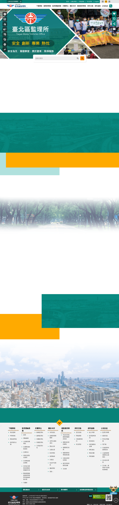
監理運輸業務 (56, 6)
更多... (51, 474)
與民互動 (90, 6)
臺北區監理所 (22, 6)
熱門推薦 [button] (114, 13)
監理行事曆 (105, 435)
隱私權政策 (26, 492)
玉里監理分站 (39, 449)
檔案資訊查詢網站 (66, 445)
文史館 (65, 471)
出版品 (52, 462)
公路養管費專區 (26, 445)
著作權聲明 (64, 492)
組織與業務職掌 (53, 439)
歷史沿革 (52, 449)
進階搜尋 (82, 58)
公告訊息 (105, 6)
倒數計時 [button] (114, 18)
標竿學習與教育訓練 (66, 467)
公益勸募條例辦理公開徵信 (105, 457)
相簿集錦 (52, 458)
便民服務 (98, 6)
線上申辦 (91, 435)
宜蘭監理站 (39, 441)
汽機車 (25, 485)
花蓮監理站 (39, 445)
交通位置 (52, 452)
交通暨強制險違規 (26, 450)
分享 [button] (114, 23)
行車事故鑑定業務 (26, 464)
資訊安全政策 (46, 492)
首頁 (67, 1)
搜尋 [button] (110, 5)
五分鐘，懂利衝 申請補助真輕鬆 (105, 470)
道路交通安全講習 (26, 459)
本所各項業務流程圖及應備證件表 (26, 470)
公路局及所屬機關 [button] (13, 1)
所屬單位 (66, 6)
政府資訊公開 (13, 446)
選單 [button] (59, 425)
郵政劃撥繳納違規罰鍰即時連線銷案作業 (26, 479)
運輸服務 (26, 440)
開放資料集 (13, 441)
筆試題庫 (12, 435)
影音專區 (52, 455)
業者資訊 (91, 443)
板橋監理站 (39, 435)
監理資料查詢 (92, 439)
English (97, 1)
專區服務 (91, 458)
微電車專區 (47, 6)
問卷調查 (81, 1)
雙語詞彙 (91, 455)
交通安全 (26, 454)
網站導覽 (74, 1)
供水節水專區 (105, 463)
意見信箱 (78, 435)
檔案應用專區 (81, 6)
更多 (100, 33)
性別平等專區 (53, 466)
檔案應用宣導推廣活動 (66, 456)
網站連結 (91, 452)
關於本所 (73, 6)
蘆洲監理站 (39, 438)
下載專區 (39, 6)
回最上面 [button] (116, 500)
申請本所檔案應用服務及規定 (66, 439)
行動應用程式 (79, 442)
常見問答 (89, 1)
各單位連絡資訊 (53, 444)
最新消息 (105, 438)
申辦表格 (12, 438)
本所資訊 (52, 435)
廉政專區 (52, 470)
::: (0, 0)
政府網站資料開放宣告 (86, 492)
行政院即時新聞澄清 (105, 451)
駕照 (24, 437)
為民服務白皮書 (92, 448)
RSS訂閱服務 (105, 442)
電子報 (104, 447)
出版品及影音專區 (66, 461)
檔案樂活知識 (66, 451)
